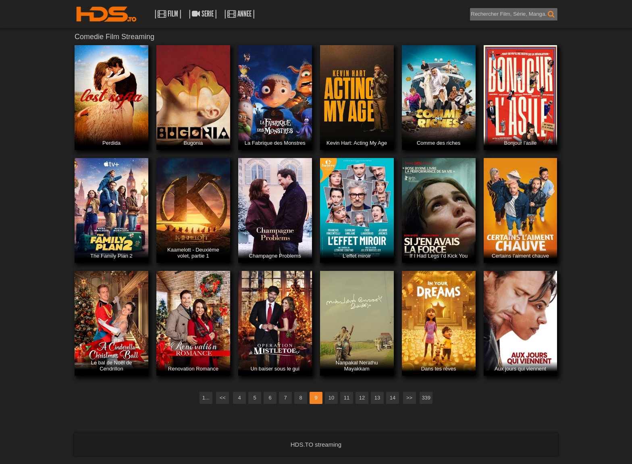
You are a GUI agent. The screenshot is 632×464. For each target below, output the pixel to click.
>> (409, 398)
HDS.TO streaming (316, 444)
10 (331, 398)
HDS (106, 14)
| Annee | (239, 14)
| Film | (168, 14)
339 (426, 398)
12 (362, 398)
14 (392, 398)
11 (346, 398)
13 (377, 398)
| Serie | (202, 14)
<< (223, 398)
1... (206, 398)
